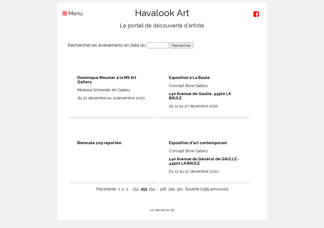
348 (162, 189)
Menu (70, 13)
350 (179, 189)
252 (136, 189)
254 (152, 189)
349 (171, 189)
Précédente (106, 189)
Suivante (192, 189)
